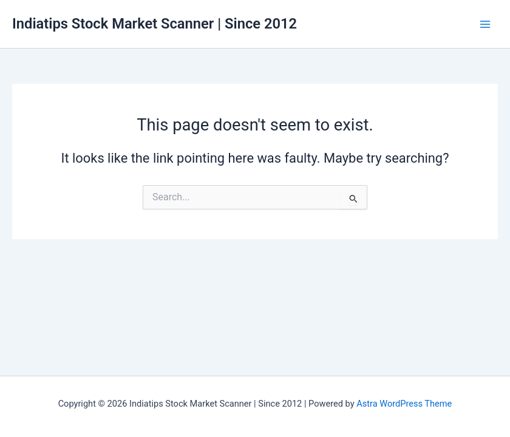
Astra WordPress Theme (404, 403)
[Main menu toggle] (485, 24)
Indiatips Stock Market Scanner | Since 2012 (154, 23)
